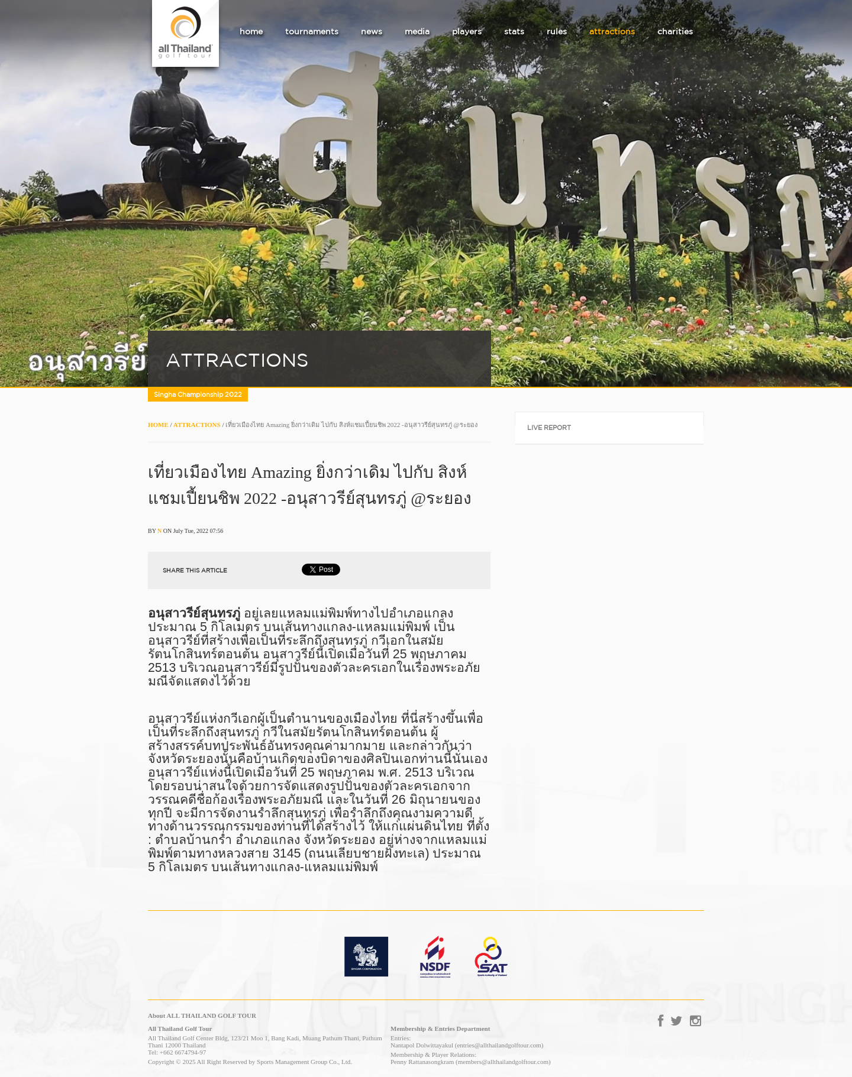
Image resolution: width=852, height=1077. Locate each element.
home (251, 31)
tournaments (311, 31)
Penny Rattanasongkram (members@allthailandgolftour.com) (470, 1061)
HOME (158, 424)
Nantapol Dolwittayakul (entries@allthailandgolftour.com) (466, 1045)
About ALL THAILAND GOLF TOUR (202, 1015)
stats (514, 31)
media (417, 31)
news (371, 31)
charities (675, 31)
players (467, 31)
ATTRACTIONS (197, 424)
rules (557, 31)
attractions (612, 31)
